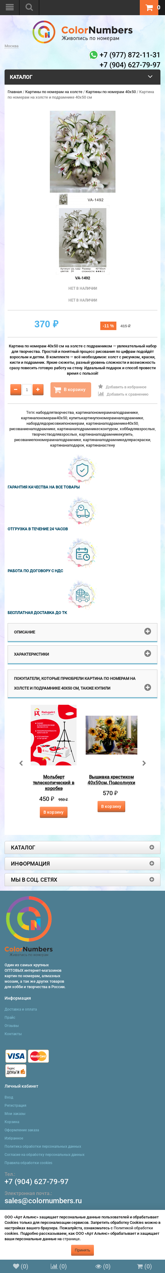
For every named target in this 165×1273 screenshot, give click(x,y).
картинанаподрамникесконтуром (87, 429)
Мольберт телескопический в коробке (53, 782)
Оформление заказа (22, 1130)
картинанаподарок (67, 445)
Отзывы (12, 1026)
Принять (82, 1250)
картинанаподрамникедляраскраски (116, 439)
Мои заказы (15, 1114)
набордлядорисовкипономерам (55, 423)
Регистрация (15, 1105)
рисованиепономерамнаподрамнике (47, 439)
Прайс (10, 1017)
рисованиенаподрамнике (32, 429)
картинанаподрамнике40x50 (112, 423)
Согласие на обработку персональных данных (44, 1155)
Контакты (13, 1034)
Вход (9, 1097)
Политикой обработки (133, 1228)
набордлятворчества (55, 412)
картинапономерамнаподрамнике (107, 412)
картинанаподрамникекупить (105, 434)
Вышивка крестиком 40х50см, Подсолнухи (111, 779)
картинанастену (100, 445)
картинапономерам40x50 (44, 418)
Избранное (14, 1138)
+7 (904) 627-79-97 (37, 1181)
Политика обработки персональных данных (43, 1146)
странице (71, 1239)
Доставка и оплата (21, 1009)
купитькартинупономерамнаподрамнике (106, 418)
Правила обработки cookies (28, 1163)
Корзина (12, 1122)
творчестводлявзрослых (54, 434)
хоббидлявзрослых (137, 429)
